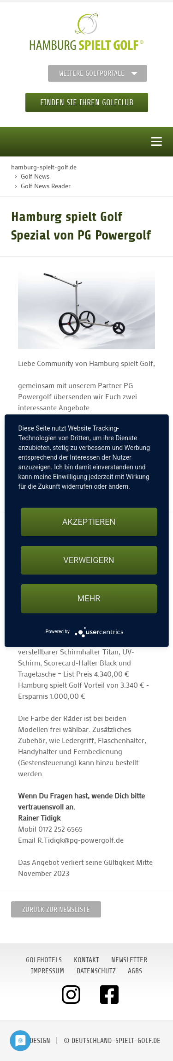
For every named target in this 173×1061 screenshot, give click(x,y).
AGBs (135, 971)
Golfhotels (44, 960)
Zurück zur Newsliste (56, 909)
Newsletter (129, 960)
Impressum (47, 971)
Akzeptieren (88, 522)
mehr (89, 598)
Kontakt (86, 960)
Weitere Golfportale (92, 73)
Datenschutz (96, 971)
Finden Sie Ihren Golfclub (86, 102)
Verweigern (88, 560)
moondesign (31, 1041)
